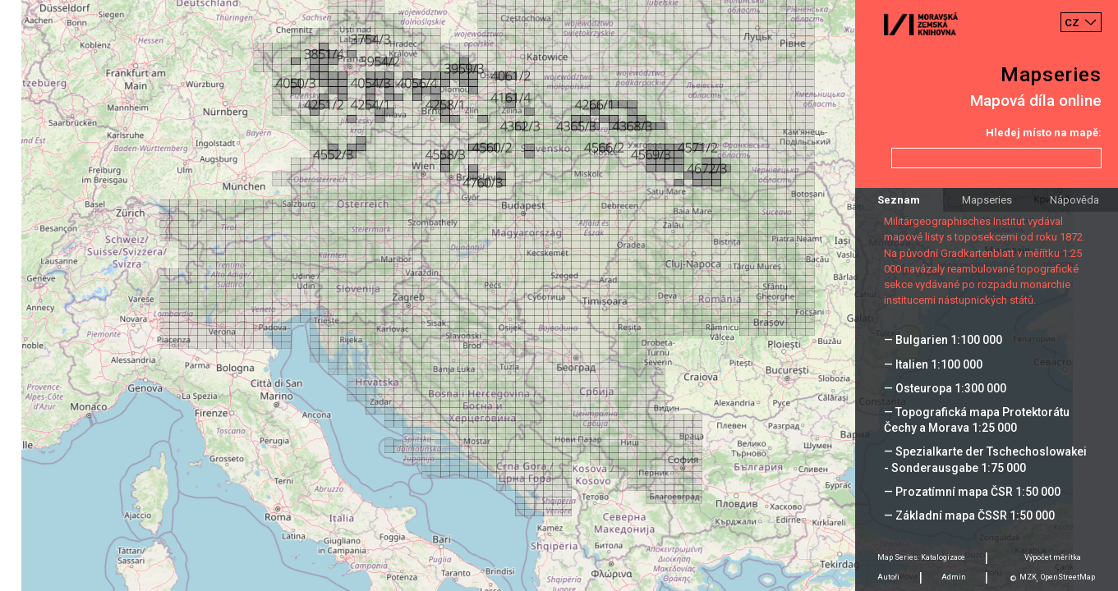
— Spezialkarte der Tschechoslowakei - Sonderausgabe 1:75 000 (985, 459)
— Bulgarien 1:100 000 (943, 339)
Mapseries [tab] (987, 200)
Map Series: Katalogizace (921, 557)
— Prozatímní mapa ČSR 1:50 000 (972, 491)
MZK (1028, 577)
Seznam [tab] (898, 200)
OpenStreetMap (1068, 577)
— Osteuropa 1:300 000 (945, 388)
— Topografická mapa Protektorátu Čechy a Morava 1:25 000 (977, 419)
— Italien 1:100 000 (933, 364)
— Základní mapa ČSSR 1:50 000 (969, 515)
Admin (953, 577)
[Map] (559, 295)
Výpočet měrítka (1052, 557)
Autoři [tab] (888, 577)
